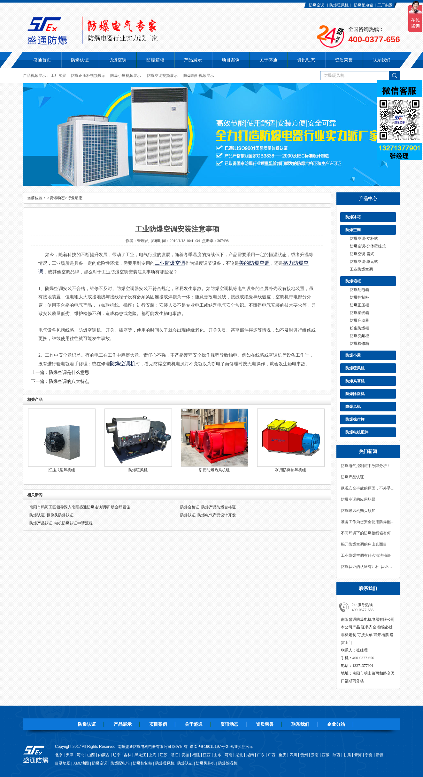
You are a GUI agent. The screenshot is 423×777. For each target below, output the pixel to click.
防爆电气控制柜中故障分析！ (366, 466)
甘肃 (347, 755)
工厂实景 (385, 5)
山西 (91, 755)
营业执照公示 (241, 746)
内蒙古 (104, 755)
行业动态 (74, 198)
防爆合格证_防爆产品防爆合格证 (208, 507)
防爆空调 (316, 5)
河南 (228, 755)
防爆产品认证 (352, 477)
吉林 (127, 755)
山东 (217, 755)
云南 (315, 755)
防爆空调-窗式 (362, 254)
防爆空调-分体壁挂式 (368, 246)
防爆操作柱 (355, 419)
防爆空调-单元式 (364, 261)
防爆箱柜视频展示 (198, 75)
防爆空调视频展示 (162, 75)
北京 (59, 755)
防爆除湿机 (355, 394)
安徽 (185, 755)
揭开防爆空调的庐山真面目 (364, 544)
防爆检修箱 (359, 343)
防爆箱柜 (353, 281)
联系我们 (300, 724)
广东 (261, 755)
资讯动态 (57, 198)
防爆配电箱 (363, 5)
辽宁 (116, 755)
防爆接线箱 (359, 313)
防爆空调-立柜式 (364, 238)
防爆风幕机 (355, 381)
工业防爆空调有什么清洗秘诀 (366, 555)
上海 (153, 755)
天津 (69, 755)
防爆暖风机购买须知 (358, 510)
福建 (196, 755)
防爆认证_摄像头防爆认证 (51, 515)
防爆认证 (80, 59)
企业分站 (336, 724)
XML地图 (81, 763)
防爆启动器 (359, 320)
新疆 (379, 755)
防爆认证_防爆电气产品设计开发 (208, 515)
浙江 (174, 755)
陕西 (336, 755)
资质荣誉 (265, 724)
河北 (80, 755)
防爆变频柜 (359, 336)
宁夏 (369, 755)
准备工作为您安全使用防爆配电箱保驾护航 (368, 522)
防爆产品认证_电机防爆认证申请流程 (61, 523)
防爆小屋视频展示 (125, 75)
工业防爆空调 (361, 269)
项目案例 (158, 724)
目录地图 (62, 763)
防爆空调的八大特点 (69, 381)
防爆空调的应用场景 (358, 499)
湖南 (250, 755)
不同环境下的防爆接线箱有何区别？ (368, 533)
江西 (207, 755)
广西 (271, 755)
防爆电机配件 (356, 432)
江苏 (163, 755)
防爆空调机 (122, 363)
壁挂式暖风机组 (61, 470)
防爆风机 (353, 406)
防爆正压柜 (359, 305)
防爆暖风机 (339, 5)
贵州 (304, 755)
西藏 (325, 755)
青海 (358, 755)
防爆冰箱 (353, 217)
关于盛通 (194, 724)
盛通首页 (42, 59)
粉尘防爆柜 (359, 328)
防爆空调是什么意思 (69, 372)
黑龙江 (140, 755)
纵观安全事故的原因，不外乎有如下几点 (368, 488)
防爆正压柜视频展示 (88, 75)
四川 (293, 755)
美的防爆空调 (254, 263)
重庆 (282, 755)
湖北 (239, 755)
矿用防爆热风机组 (214, 470)
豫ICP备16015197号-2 (209, 746)
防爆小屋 (353, 355)
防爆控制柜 (359, 297)
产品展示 (123, 724)
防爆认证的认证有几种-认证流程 (368, 566)
